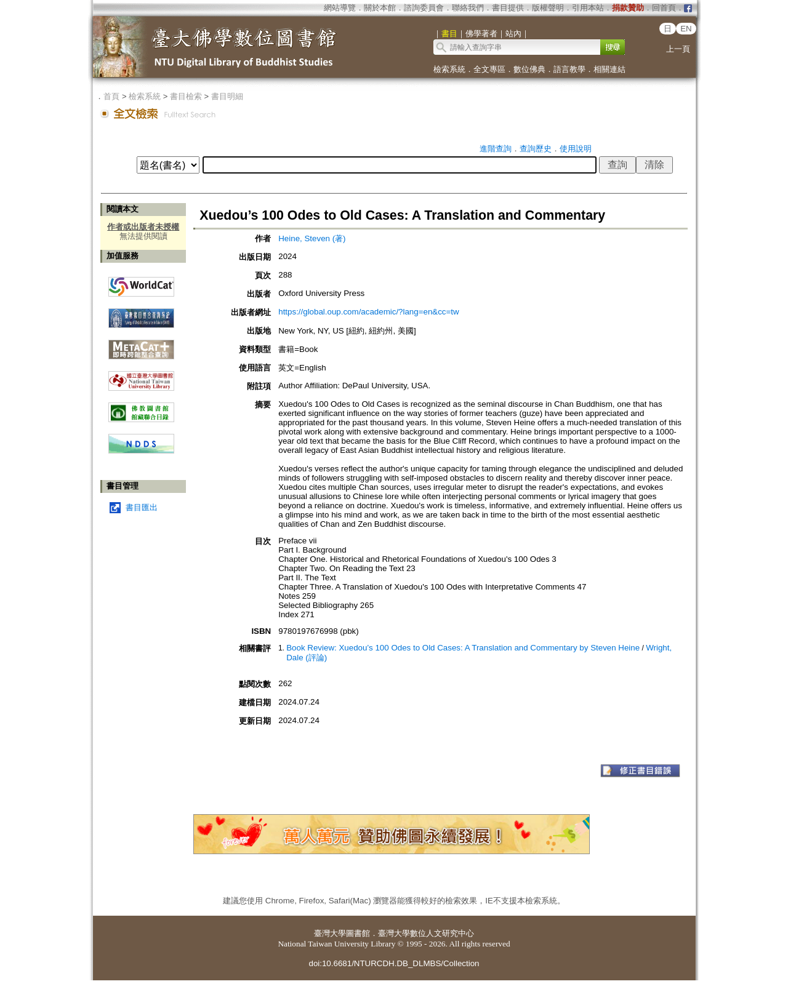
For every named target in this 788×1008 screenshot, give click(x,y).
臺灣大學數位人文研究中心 (426, 933)
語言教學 (569, 69)
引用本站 (588, 7)
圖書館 (358, 933)
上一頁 (678, 49)
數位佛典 (529, 69)
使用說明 (576, 148)
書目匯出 (142, 507)
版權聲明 (548, 7)
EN (686, 28)
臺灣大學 (330, 933)
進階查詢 (496, 148)
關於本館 (380, 7)
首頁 (111, 96)
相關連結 (609, 69)
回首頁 (664, 7)
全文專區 (489, 69)
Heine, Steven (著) (311, 238)
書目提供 (508, 7)
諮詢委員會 (424, 7)
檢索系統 (449, 69)
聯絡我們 (468, 7)
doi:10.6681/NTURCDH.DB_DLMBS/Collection (393, 963)
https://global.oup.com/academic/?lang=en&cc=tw (368, 311)
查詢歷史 (536, 148)
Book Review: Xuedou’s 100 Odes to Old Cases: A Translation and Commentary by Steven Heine (463, 647)
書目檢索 (186, 96)
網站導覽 (340, 7)
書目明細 (227, 96)
